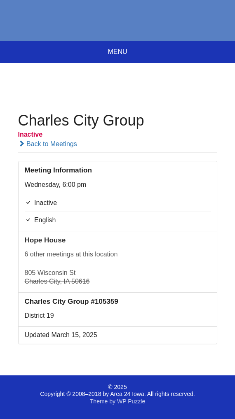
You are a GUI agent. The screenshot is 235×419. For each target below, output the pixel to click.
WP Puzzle (131, 401)
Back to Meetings (47, 143)
